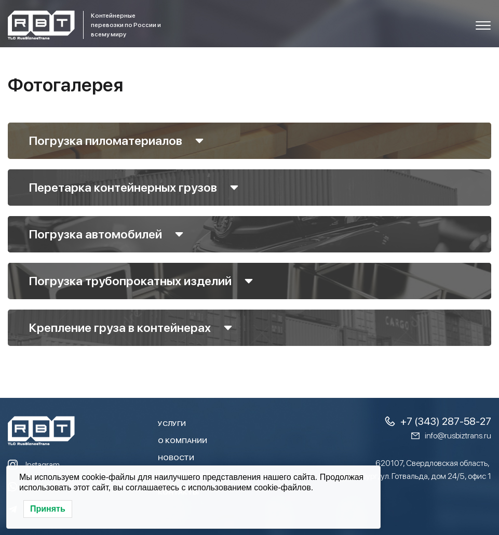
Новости (176, 457)
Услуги (172, 423)
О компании (182, 440)
